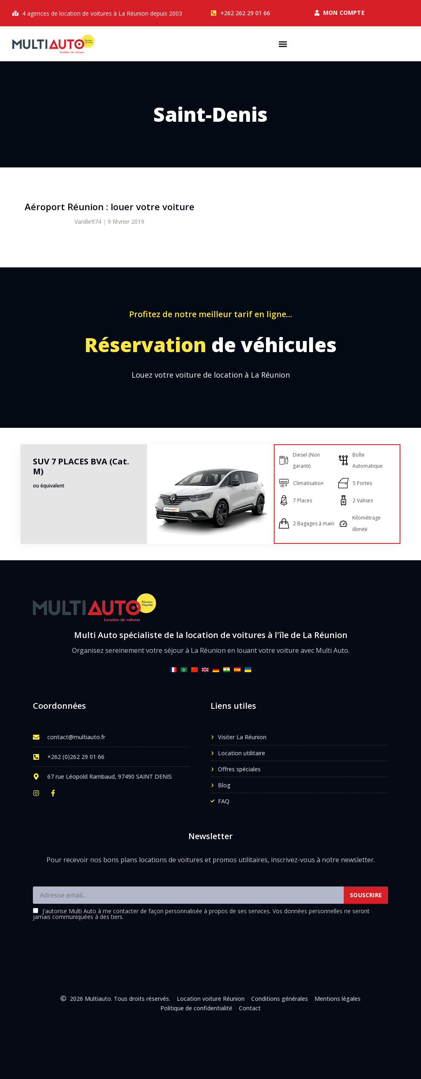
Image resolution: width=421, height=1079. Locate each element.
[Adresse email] (188, 895)
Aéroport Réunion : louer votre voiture (109, 206)
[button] (283, 44)
